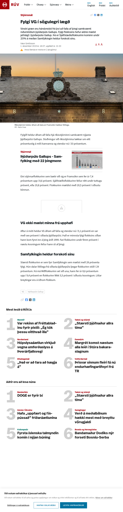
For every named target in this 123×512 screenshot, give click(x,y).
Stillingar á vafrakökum (18, 505)
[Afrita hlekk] (91, 15)
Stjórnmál (26, 15)
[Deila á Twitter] (98, 15)
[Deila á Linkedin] (101, 15)
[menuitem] (28, 4)
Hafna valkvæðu (46, 505)
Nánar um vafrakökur (103, 497)
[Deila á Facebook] (95, 15)
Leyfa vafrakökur (73, 505)
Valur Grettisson (27, 44)
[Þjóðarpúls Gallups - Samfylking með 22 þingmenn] (61, 160)
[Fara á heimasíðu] (12, 4)
